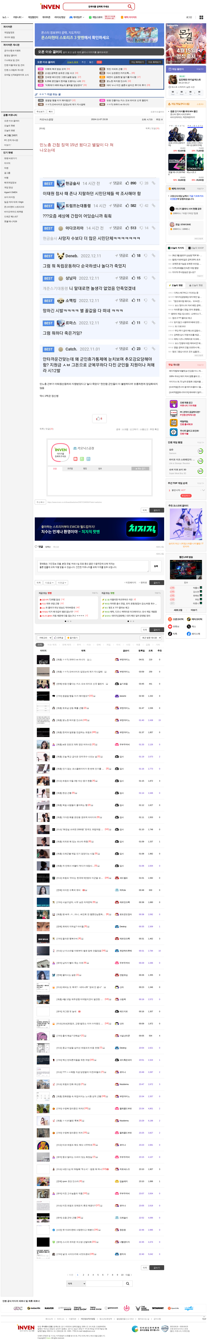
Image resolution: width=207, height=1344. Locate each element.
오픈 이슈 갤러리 (11, 121)
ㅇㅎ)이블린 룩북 (68, 1120)
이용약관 (72, 1319)
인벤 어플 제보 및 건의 (14, 65)
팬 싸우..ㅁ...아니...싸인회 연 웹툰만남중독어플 (82, 914)
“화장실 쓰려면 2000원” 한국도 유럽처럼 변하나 (82, 829)
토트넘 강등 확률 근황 (70, 708)
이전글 (61, 582)
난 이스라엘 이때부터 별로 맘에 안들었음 (79, 951)
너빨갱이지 (125, 1242)
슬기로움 (124, 684)
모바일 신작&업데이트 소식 (16, 75)
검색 (128, 1284)
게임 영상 (8, 187)
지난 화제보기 (137, 62)
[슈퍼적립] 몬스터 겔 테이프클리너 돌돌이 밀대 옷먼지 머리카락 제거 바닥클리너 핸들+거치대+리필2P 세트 (186, 387)
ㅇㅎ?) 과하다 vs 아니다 (71, 659)
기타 (158, 644)
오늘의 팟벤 (9, 130)
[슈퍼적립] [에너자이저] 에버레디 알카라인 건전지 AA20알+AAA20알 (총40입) (186, 392)
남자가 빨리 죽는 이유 (70, 963)
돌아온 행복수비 (67, 938)
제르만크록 (125, 902)
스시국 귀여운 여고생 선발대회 (74, 1242)
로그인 (189, 17)
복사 (51, 112)
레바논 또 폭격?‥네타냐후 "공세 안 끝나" (79, 987)
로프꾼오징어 (126, 914)
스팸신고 (144, 429)
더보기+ (95, 593)
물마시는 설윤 (66, 975)
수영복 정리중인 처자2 (70, 1108)
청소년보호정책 (105, 1319)
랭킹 (85, 469)
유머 (79, 644)
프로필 (70, 469)
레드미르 (124, 1011)
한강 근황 (64, 793)
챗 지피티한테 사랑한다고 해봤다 (75, 1230)
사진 (128, 644)
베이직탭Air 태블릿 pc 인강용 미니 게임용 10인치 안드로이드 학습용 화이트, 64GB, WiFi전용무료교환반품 (186, 371)
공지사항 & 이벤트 (12, 51)
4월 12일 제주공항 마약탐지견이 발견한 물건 (81, 999)
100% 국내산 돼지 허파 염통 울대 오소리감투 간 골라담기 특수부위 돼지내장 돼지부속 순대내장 (186, 376)
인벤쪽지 (75, 459)
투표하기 (186, 495)
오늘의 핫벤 (9, 126)
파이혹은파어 (126, 1060)
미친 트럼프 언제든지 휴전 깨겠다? (76, 1205)
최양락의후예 (126, 951)
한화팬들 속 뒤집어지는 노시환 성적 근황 (79, 1096)
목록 (148, 128)
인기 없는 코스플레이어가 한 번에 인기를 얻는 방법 (84, 769)
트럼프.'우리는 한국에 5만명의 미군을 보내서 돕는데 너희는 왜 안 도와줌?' (94, 878)
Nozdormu (124, 1084)
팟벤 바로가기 (10, 158)
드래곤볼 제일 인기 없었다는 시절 (75, 853)
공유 (118, 429)
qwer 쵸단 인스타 (68, 1181)
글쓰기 (157, 630)
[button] (65, 621)
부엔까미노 (125, 659)
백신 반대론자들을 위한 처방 (73, 1060)
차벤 (6, 168)
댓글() (155, 128)
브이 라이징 (9, 197)
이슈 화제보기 (154, 62)
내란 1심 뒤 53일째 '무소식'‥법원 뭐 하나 (79, 1169)
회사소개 (49, 1319)
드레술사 (124, 1218)
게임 (108, 644)
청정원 (123, 1230)
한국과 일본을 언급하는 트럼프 (74, 732)
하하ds (123, 890)
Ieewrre (123, 696)
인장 (55, 469)
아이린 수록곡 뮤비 (69, 890)
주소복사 (40, 502)
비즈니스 (60, 1319)
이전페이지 (131, 582)
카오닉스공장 (44, 119)
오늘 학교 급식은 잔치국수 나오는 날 (77, 756)
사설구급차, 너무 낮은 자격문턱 (74, 902)
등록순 (48, 547)
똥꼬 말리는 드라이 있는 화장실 (74, 1157)
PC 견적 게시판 (11, 140)
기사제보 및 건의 (11, 60)
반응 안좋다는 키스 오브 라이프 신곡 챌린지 (80, 684)
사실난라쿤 (125, 1035)
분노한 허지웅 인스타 (70, 720)
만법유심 (124, 975)
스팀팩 (123, 999)
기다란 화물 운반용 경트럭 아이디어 (76, 817)
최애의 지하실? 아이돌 (70, 926)
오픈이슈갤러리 (157, 112)
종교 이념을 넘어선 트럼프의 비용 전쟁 (78, 1048)
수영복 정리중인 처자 (70, 1133)
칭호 (100, 469)
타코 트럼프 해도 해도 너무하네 (74, 1145)
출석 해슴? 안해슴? (69, 1035)
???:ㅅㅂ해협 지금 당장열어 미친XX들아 (79, 1072)
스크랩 (125, 429)
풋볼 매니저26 (10, 221)
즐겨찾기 (74, 638)
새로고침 (160, 547)
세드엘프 (124, 878)
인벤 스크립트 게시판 (13, 70)
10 (122, 1275)
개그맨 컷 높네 (66, 1011)
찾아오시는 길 (143, 1319)
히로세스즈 (125, 1169)
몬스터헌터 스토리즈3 (14, 207)
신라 (122, 987)
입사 (122, 756)
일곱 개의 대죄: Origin (13, 202)
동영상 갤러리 (10, 55)
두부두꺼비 (125, 744)
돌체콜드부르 (126, 1108)
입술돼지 (124, 1181)
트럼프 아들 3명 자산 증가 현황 (74, 781)
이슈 (52, 644)
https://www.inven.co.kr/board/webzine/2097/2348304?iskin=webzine (75, 502)
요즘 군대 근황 (66, 1218)
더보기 (88, 459)
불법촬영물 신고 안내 (125, 1319)
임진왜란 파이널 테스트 (190, 79)
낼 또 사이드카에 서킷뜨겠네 (73, 1254)
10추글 (60, 638)
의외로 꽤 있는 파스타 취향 (72, 841)
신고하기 (134, 429)
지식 (118, 644)
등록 (156, 566)
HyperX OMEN (10, 192)
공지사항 (157, 1319)
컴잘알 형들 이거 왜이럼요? (73, 696)
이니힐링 (82, 459)
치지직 (7, 163)
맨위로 (144, 582)
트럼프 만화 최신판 (69, 1084)
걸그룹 (7, 173)
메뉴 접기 (140, 468)
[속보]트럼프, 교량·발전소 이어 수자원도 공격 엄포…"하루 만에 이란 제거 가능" (97, 1023)
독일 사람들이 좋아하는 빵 (72, 805)
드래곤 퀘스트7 (11, 217)
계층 (138, 644)
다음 (128, 1275)
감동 (148, 644)
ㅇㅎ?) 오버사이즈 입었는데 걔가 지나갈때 (80, 671)
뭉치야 (123, 1254)
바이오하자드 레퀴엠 (13, 212)
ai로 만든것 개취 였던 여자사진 (74, 744)
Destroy (123, 926)
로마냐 (123, 1072)
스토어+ (200, 104)
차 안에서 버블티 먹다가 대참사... (75, 866)
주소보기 (40, 112)
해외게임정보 (10, 183)
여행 (6, 178)
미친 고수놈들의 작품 (70, 1193)
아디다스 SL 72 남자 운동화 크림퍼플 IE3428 (186, 381)
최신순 (56, 547)
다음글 (48, 582)
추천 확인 (154, 429)
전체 (40, 644)
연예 (66, 644)
